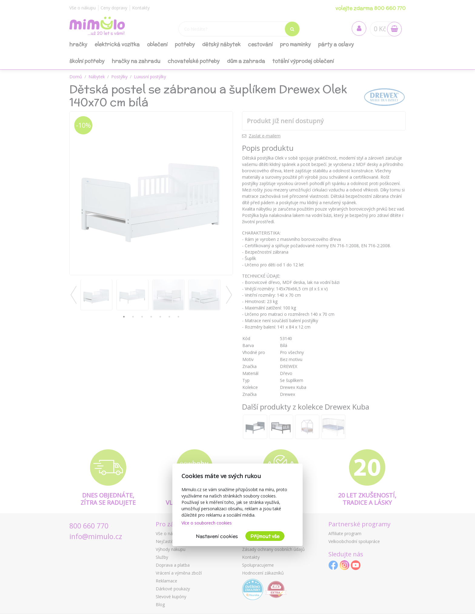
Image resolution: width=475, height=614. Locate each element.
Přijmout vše (265, 536)
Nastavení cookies (217, 536)
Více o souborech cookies (206, 523)
